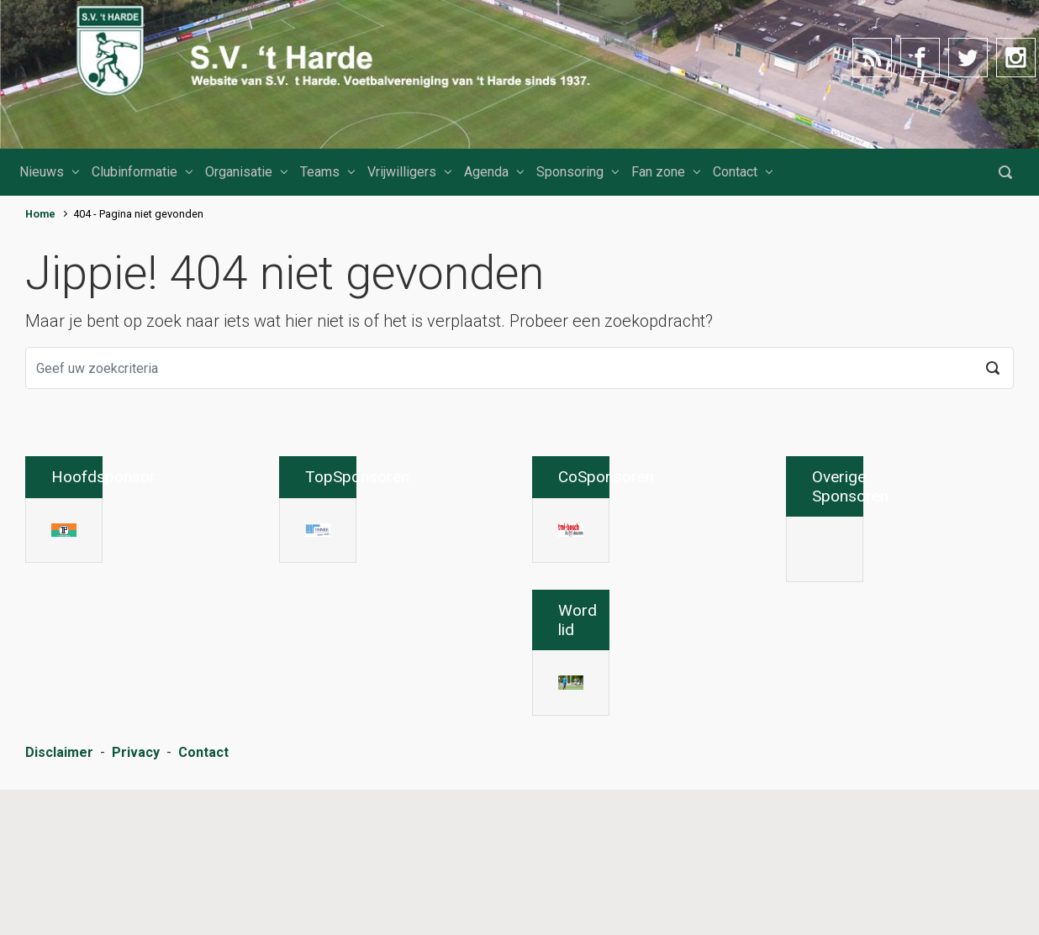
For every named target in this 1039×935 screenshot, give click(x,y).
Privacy (136, 901)
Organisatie (238, 172)
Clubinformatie (134, 172)
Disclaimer (59, 901)
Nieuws (41, 172)
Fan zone (658, 172)
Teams (320, 172)
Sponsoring (570, 172)
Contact (735, 172)
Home (40, 213)
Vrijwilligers (401, 172)
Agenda (486, 172)
